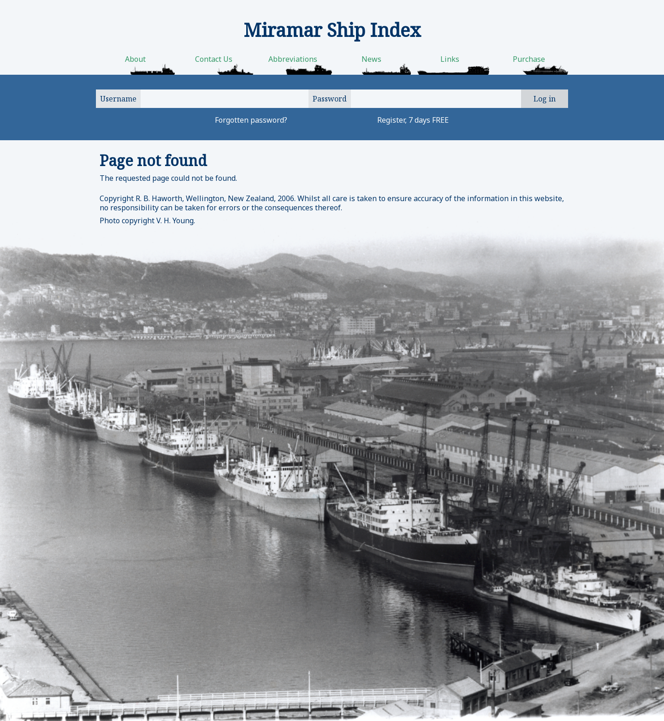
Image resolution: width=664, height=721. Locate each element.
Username (118, 99)
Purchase (529, 59)
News (371, 59)
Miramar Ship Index (332, 29)
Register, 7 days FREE (413, 120)
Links (449, 59)
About (135, 59)
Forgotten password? (251, 120)
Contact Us (213, 59)
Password (330, 99)
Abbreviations (292, 59)
